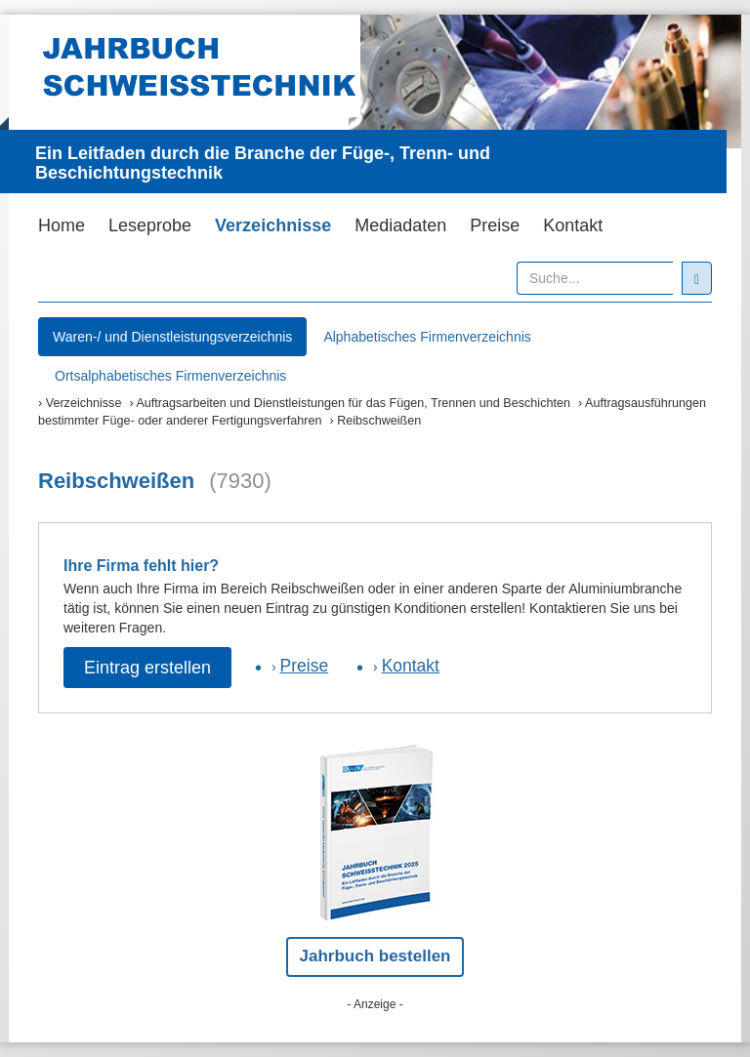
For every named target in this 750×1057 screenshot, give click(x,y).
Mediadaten (400, 225)
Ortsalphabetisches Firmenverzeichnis (170, 376)
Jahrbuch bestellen (375, 956)
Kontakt (573, 225)
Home (61, 225)
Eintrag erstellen (147, 667)
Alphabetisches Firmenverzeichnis (426, 337)
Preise (495, 225)
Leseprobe (149, 225)
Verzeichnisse (273, 225)
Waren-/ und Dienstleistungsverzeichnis (172, 337)
